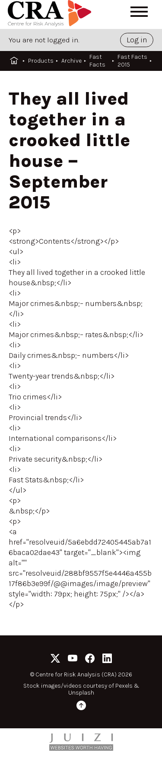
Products (41, 60)
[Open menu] (139, 11)
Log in (137, 40)
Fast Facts (97, 60)
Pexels (124, 685)
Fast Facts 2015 (132, 60)
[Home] (51, 14)
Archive (71, 60)
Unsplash (81, 692)
